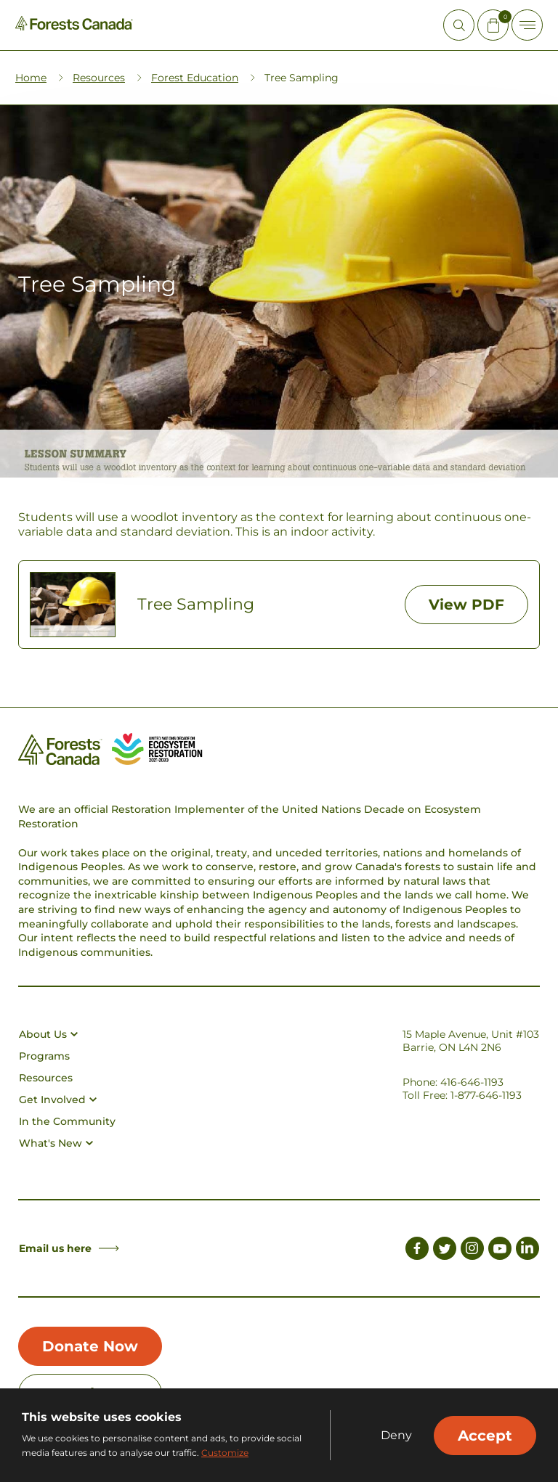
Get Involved (58, 1099)
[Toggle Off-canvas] (527, 25)
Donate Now (90, 1346)
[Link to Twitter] (444, 1250)
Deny (396, 1435)
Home (30, 77)
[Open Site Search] (458, 25)
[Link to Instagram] (472, 1250)
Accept (485, 1435)
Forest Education (194, 77)
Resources (99, 77)
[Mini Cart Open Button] (493, 25)
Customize (224, 1452)
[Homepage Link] (74, 26)
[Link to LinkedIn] (527, 1250)
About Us (48, 1034)
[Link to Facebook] (417, 1250)
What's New (56, 1143)
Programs (44, 1056)
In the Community (67, 1121)
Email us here (69, 1248)
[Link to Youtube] (499, 1250)
